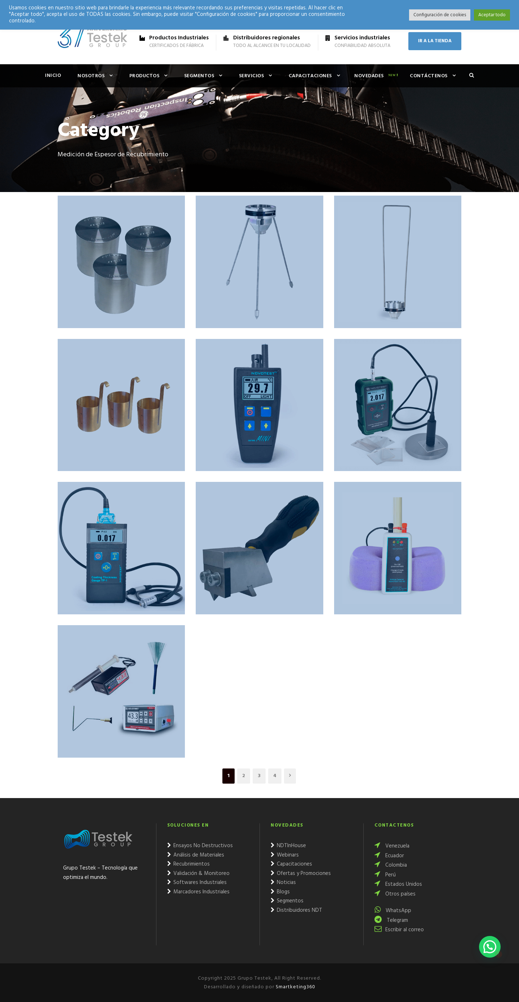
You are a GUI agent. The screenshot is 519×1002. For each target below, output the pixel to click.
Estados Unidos (398, 884)
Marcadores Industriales (198, 892)
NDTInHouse (288, 845)
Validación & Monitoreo (198, 873)
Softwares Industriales (197, 882)
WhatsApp (392, 910)
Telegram (391, 920)
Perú (385, 875)
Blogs (280, 892)
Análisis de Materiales (195, 855)
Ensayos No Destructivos (200, 845)
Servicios (251, 76)
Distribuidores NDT (296, 910)
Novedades (369, 76)
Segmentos (199, 76)
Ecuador (389, 855)
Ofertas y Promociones (301, 873)
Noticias (283, 882)
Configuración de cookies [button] (439, 15)
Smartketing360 (294, 987)
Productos (144, 76)
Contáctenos (429, 76)
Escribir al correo (399, 929)
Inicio (53, 75)
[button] (490, 947)
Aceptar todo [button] (492, 15)
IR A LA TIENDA (435, 41)
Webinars (285, 855)
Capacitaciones (310, 76)
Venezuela (391, 846)
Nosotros (91, 76)
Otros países (395, 894)
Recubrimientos (188, 864)
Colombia (390, 865)
